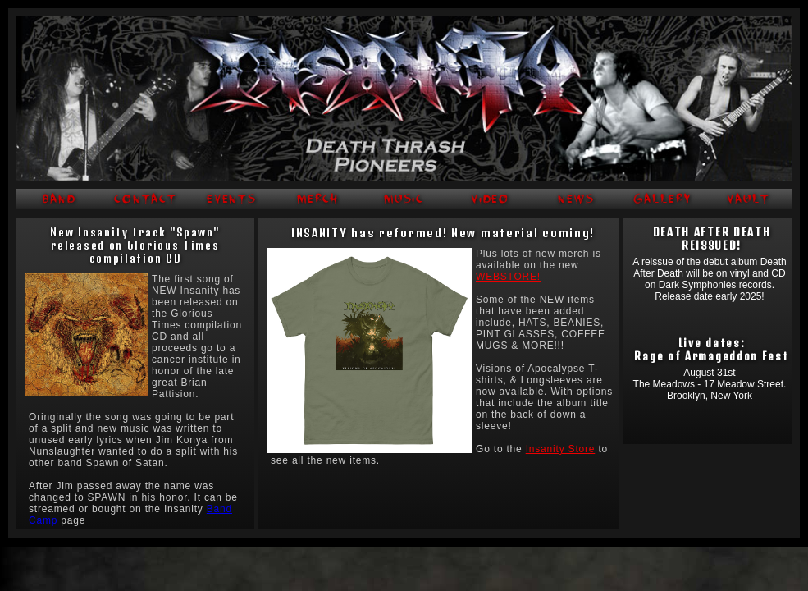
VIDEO (490, 199)
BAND (59, 199)
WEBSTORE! (508, 276)
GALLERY (662, 199)
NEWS (576, 199)
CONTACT (145, 199)
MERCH (318, 199)
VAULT (748, 199)
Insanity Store (561, 449)
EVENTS (232, 199)
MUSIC (404, 199)
